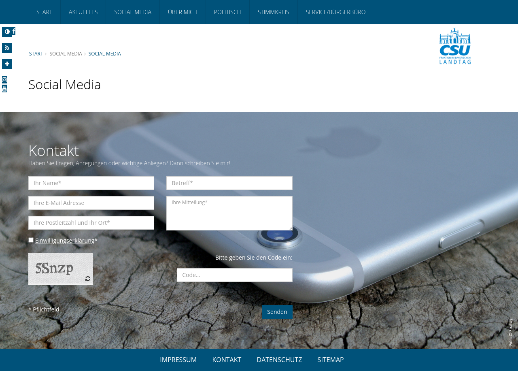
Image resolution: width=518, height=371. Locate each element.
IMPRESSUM (178, 359)
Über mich (182, 12)
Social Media (132, 12)
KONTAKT (226, 359)
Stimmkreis (273, 12)
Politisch (227, 12)
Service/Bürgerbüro (336, 12)
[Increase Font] (7, 64)
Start (44, 12)
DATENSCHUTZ (279, 359)
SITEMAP (331, 359)
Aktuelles (83, 12)
